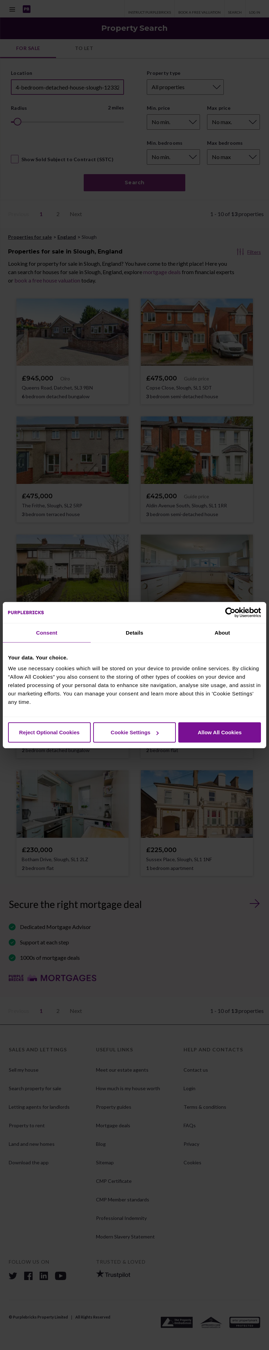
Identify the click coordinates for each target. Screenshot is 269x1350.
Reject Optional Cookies (49, 732)
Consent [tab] (46, 632)
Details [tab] (134, 632)
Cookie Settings (135, 732)
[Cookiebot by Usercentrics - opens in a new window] (230, 612)
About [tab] (222, 632)
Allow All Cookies (220, 732)
